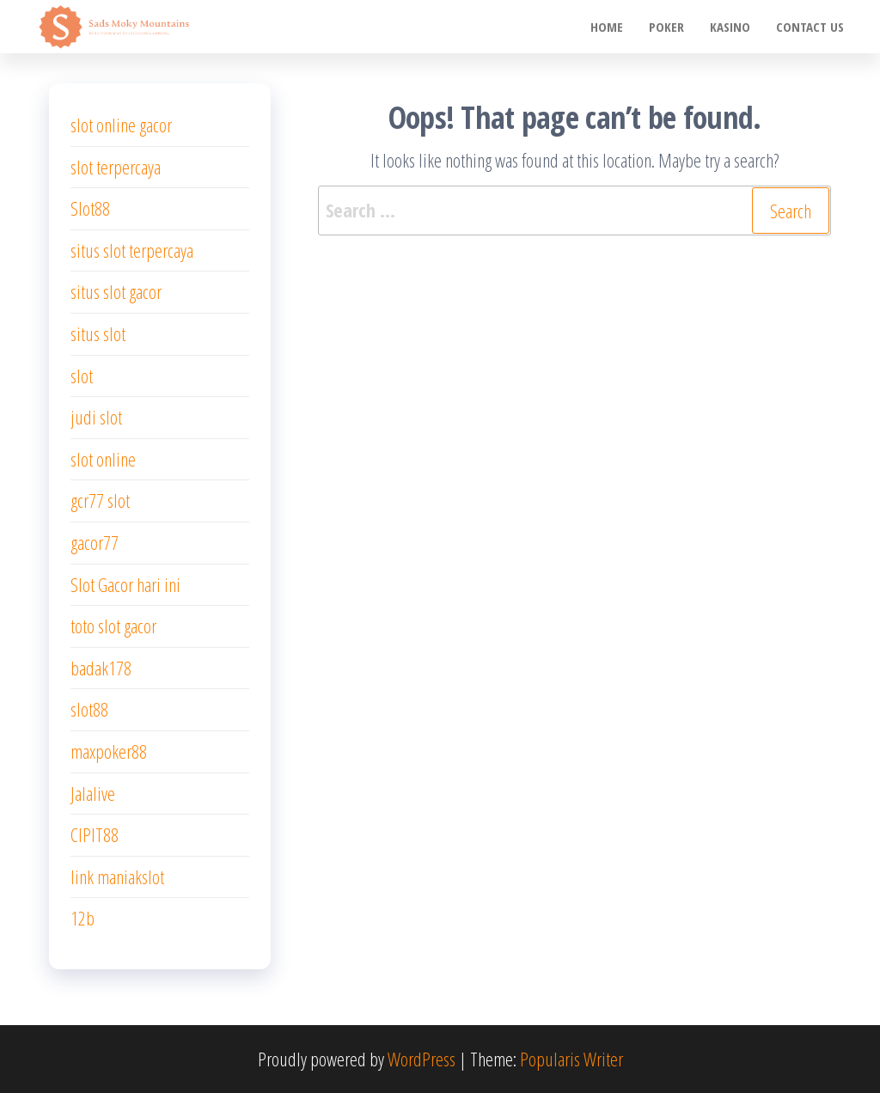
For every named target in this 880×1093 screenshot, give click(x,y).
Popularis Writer (571, 1059)
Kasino (730, 26)
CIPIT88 (94, 834)
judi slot (96, 417)
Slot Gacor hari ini (125, 584)
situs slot (97, 333)
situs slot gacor (116, 291)
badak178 (100, 668)
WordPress (421, 1059)
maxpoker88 (108, 751)
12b (82, 918)
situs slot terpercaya (131, 250)
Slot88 (90, 208)
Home (606, 26)
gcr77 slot (100, 500)
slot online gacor (121, 124)
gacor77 (94, 542)
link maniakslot (117, 876)
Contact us (810, 26)
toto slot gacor (113, 625)
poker (666, 26)
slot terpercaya (115, 167)
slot (81, 375)
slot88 (89, 709)
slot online (103, 459)
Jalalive (92, 793)
